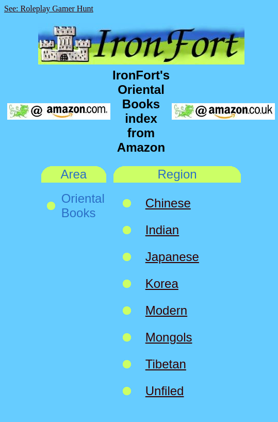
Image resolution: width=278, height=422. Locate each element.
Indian (162, 230)
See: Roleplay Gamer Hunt (48, 8)
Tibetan (165, 364)
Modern (166, 310)
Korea (161, 283)
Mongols (168, 337)
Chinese (168, 203)
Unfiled (164, 391)
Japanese (172, 257)
